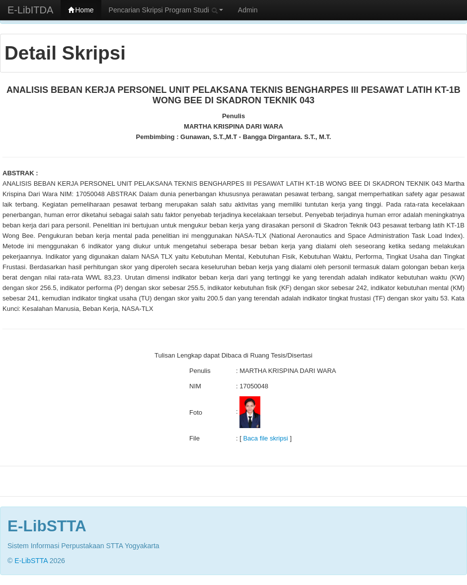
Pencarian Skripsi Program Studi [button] (166, 10)
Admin (248, 10)
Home (80, 10)
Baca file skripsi (265, 438)
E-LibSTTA (31, 561)
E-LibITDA (30, 9)
